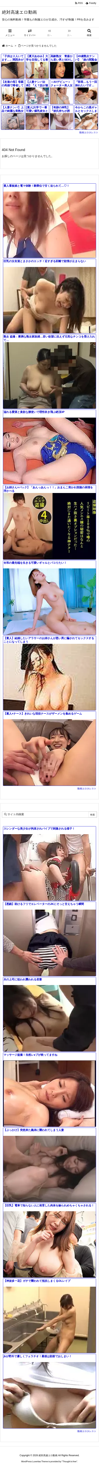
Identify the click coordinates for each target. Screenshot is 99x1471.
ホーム (9, 45)
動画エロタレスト (88, 132)
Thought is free (69, 1461)
